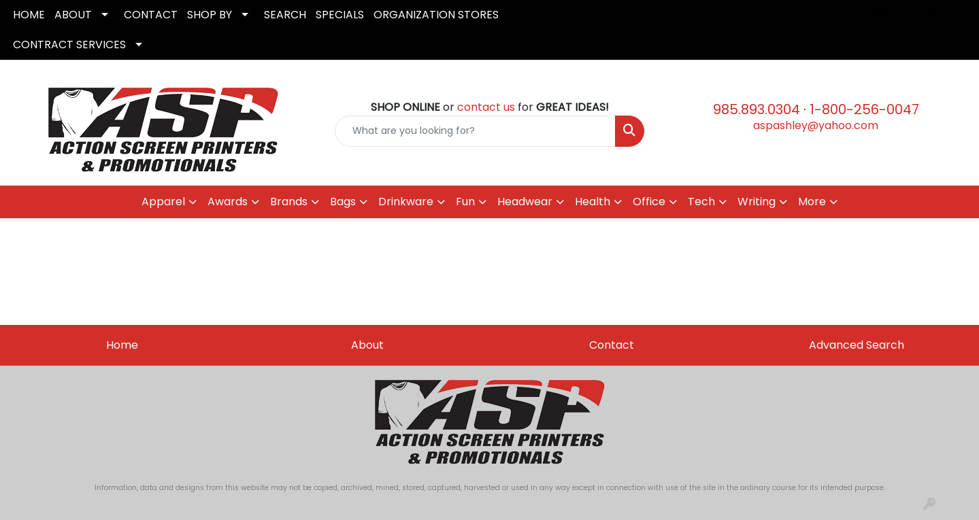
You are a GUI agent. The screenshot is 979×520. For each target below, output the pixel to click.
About (367, 345)
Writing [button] (756, 201)
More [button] (812, 201)
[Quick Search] (475, 131)
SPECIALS (340, 14)
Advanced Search (856, 345)
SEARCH (285, 14)
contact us (486, 107)
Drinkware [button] (405, 201)
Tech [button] (701, 201)
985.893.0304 (756, 109)
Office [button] (649, 201)
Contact (611, 345)
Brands (289, 201)
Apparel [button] (163, 201)
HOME (29, 14)
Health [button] (592, 201)
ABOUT (73, 14)
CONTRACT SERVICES (69, 44)
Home (122, 345)
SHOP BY (209, 14)
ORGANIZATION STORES (436, 14)
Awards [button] (228, 201)
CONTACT (151, 14)
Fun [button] (465, 201)
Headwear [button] (524, 201)
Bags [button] (343, 201)
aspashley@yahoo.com (815, 125)
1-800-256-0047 (864, 109)
